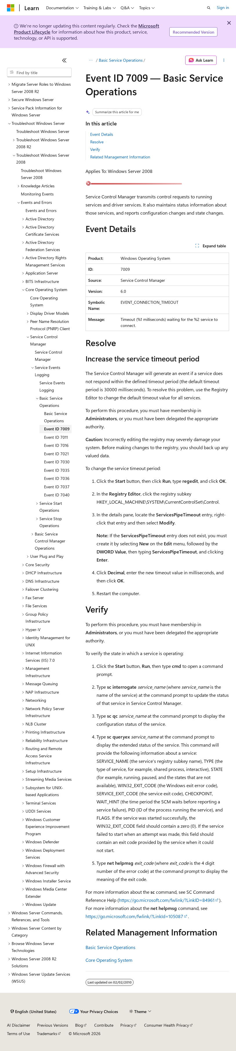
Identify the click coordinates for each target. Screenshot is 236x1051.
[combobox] (39, 72)
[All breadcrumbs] (91, 60)
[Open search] (209, 8)
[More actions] (224, 60)
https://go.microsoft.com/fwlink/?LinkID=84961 (167, 900)
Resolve (97, 142)
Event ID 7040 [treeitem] (57, 495)
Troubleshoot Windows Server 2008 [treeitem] (41, 174)
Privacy (126, 1025)
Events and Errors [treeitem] (41, 210)
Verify (95, 149)
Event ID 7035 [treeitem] (57, 470)
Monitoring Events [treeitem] (37, 194)
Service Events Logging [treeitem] (52, 386)
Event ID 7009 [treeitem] (57, 429)
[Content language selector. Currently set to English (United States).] (33, 1011)
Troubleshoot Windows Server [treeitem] (42, 131)
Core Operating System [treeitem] (44, 301)
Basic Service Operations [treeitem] (55, 417)
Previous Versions (52, 1025)
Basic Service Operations (121, 60)
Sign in (223, 7)
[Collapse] (64, 60)
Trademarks (47, 1033)
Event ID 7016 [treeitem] (56, 445)
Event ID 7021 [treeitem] (56, 453)
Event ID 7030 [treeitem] (57, 462)
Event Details (101, 134)
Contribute (103, 1025)
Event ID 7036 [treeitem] (57, 478)
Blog (79, 1025)
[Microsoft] (10, 8)
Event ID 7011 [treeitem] (56, 437)
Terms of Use (18, 1033)
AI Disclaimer (18, 1025)
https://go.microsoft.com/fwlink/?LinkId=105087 (134, 916)
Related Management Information (120, 157)
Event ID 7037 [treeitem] (57, 486)
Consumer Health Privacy (166, 1025)
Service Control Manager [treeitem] (48, 355)
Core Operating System (109, 960)
